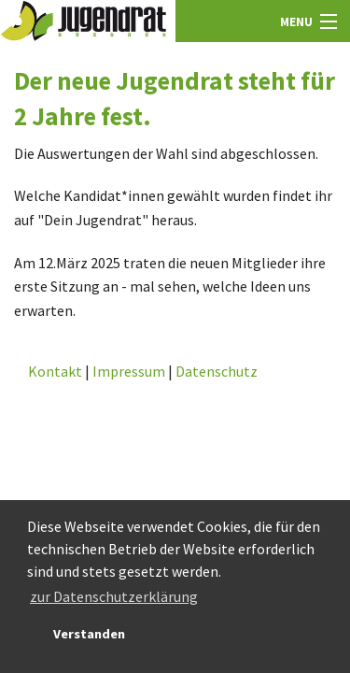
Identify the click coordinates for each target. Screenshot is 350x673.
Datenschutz (216, 371)
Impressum (128, 371)
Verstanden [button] (89, 633)
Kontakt (55, 371)
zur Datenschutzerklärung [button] (114, 596)
